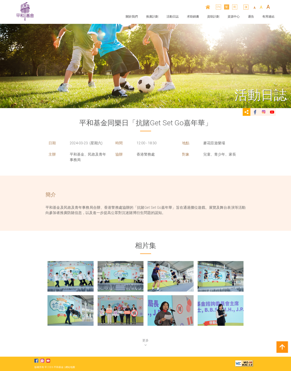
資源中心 (234, 16)
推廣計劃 (152, 16)
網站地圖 (70, 367)
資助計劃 (213, 16)
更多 (145, 342)
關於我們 (132, 16)
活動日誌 (173, 16)
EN (218, 6)
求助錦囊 (193, 16)
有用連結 (268, 16)
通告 (251, 16)
